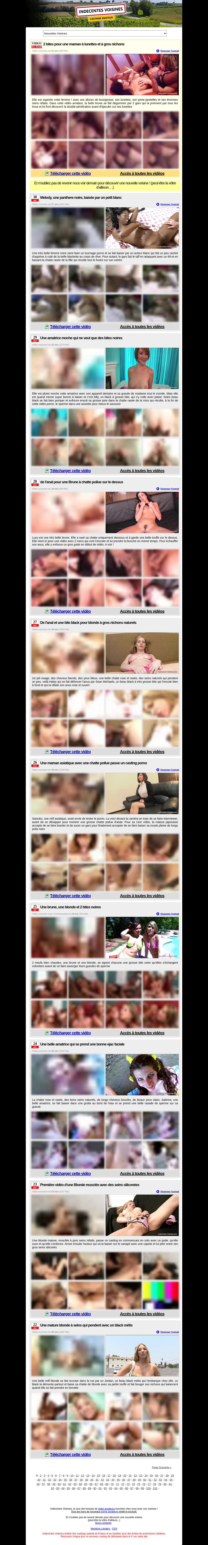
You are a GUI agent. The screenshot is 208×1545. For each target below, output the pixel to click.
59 (53, 1484)
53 (160, 1479)
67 (96, 1484)
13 (87, 1475)
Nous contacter (103, 1523)
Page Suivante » (161, 1467)
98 (137, 1488)
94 (116, 1488)
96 (126, 1488)
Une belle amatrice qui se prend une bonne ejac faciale (82, 1044)
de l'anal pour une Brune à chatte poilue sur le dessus (81, 482)
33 (54, 1479)
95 (121, 1488)
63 (75, 1484)
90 (94, 1488)
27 (161, 1475)
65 (85, 1484)
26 (156, 1475)
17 (108, 1475)
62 (69, 1484)
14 (93, 1475)
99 (142, 1488)
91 (100, 1488)
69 (106, 1484)
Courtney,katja (61, 914)
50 (144, 1479)
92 (105, 1488)
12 (82, 1475)
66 (91, 1484)
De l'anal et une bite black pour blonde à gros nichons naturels (88, 623)
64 (80, 1484)
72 (122, 1484)
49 (139, 1479)
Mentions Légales (100, 1528)
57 (43, 1484)
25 (151, 1475)
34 (60, 1479)
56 (38, 1484)
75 (138, 1484)
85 (68, 1488)
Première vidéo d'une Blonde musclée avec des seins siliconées (89, 1185)
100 (148, 1488)
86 (73, 1488)
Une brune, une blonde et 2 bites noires (70, 907)
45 (118, 1479)
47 (128, 1479)
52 (155, 1479)
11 (77, 1475)
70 (112, 1484)
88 (84, 1488)
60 (59, 1484)
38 (81, 1479)
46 (123, 1479)
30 (38, 1479)
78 (154, 1484)
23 (140, 1475)
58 (48, 1484)
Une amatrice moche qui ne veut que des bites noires (81, 338)
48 (134, 1479)
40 (91, 1479)
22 (135, 1475)
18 (114, 1475)
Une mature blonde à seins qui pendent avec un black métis (86, 1325)
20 (124, 1475)
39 (86, 1479)
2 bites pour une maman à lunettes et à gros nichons (83, 44)
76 (143, 1484)
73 (128, 1484)
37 (76, 1479)
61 (64, 1484)
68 (101, 1484)
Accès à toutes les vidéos (142, 173)
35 (65, 1479)
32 (49, 1479)
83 (57, 1488)
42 (102, 1479)
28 (167, 1475)
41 (97, 1479)
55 (171, 1479)
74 (133, 1484)
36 (70, 1479)
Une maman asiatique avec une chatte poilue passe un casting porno (93, 763)
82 (52, 1488)
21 (130, 1475)
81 (170, 1484)
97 (131, 1488)
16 (103, 1475)
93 (110, 1488)
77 (149, 1484)
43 (107, 1479)
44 (113, 1479)
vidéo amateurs (106, 1508)
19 (119, 1475)
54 (165, 1479)
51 (149, 1479)
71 (117, 1484)
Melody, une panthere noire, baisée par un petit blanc (81, 198)
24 (145, 1475)
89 (89, 1488)
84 (63, 1488)
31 (44, 1479)
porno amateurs (109, 1511)
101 (155, 1488)
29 (172, 1475)
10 (71, 1475)
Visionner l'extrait (169, 51)
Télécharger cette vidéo (70, 173)
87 (78, 1488)
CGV (114, 1528)
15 (98, 1475)
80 (165, 1484)
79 (159, 1484)
